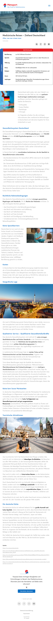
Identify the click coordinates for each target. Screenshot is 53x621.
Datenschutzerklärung (26, 610)
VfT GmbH (26, 618)
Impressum (26, 613)
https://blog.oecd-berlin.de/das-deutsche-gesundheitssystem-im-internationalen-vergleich (24, 559)
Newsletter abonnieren (26, 21)
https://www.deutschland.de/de (10, 548)
